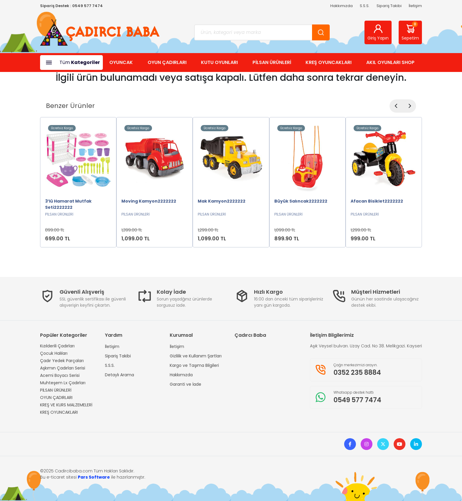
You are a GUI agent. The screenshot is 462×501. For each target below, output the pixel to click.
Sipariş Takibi (389, 6)
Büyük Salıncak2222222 (300, 201)
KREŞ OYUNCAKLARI (329, 62)
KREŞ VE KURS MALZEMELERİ (66, 405)
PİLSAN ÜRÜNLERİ (272, 62)
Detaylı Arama (119, 375)
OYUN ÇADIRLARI (167, 62)
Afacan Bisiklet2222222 (377, 201)
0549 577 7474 (87, 6)
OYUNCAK (121, 62)
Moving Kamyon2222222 (148, 201)
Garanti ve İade (185, 384)
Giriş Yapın (378, 32)
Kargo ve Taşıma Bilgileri (194, 365)
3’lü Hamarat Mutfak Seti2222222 (68, 204)
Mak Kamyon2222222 (221, 201)
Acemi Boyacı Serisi (60, 375)
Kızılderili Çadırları (57, 346)
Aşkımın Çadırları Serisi (62, 368)
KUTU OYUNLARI (219, 62)
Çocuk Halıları (53, 353)
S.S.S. (364, 6)
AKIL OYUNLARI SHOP (390, 62)
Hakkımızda (341, 6)
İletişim (415, 6)
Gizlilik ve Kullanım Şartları (196, 356)
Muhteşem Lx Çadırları (62, 383)
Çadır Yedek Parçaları (62, 361)
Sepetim (410, 31)
